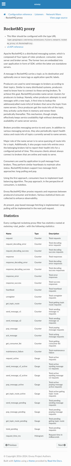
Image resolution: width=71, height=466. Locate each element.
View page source (58, 18)
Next (62, 445)
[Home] (5, 14)
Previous (11, 445)
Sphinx (17, 461)
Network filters (53, 14)
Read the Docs (55, 461)
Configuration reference (20, 14)
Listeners (39, 14)
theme (32, 461)
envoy (37, 4)
